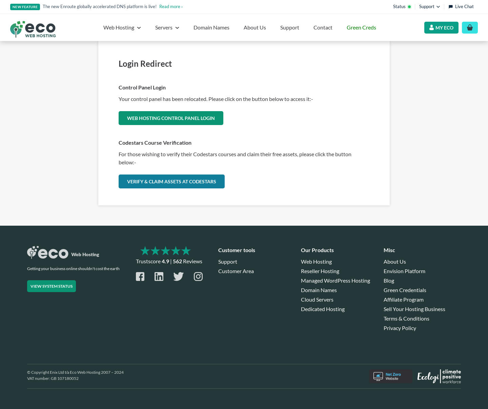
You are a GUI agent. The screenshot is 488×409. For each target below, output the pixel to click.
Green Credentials (405, 290)
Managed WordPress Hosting (335, 280)
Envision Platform (404, 271)
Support (289, 27)
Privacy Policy (400, 328)
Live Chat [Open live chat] (461, 6)
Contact (322, 27)
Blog (389, 280)
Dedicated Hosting (323, 309)
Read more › (171, 6)
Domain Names (211, 27)
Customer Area (236, 271)
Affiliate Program (404, 299)
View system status (51, 286)
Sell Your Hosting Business (414, 309)
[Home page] (33, 29)
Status (402, 6)
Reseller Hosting (320, 271)
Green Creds (361, 27)
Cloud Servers (317, 299)
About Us (255, 27)
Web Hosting (316, 261)
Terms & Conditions (406, 318)
